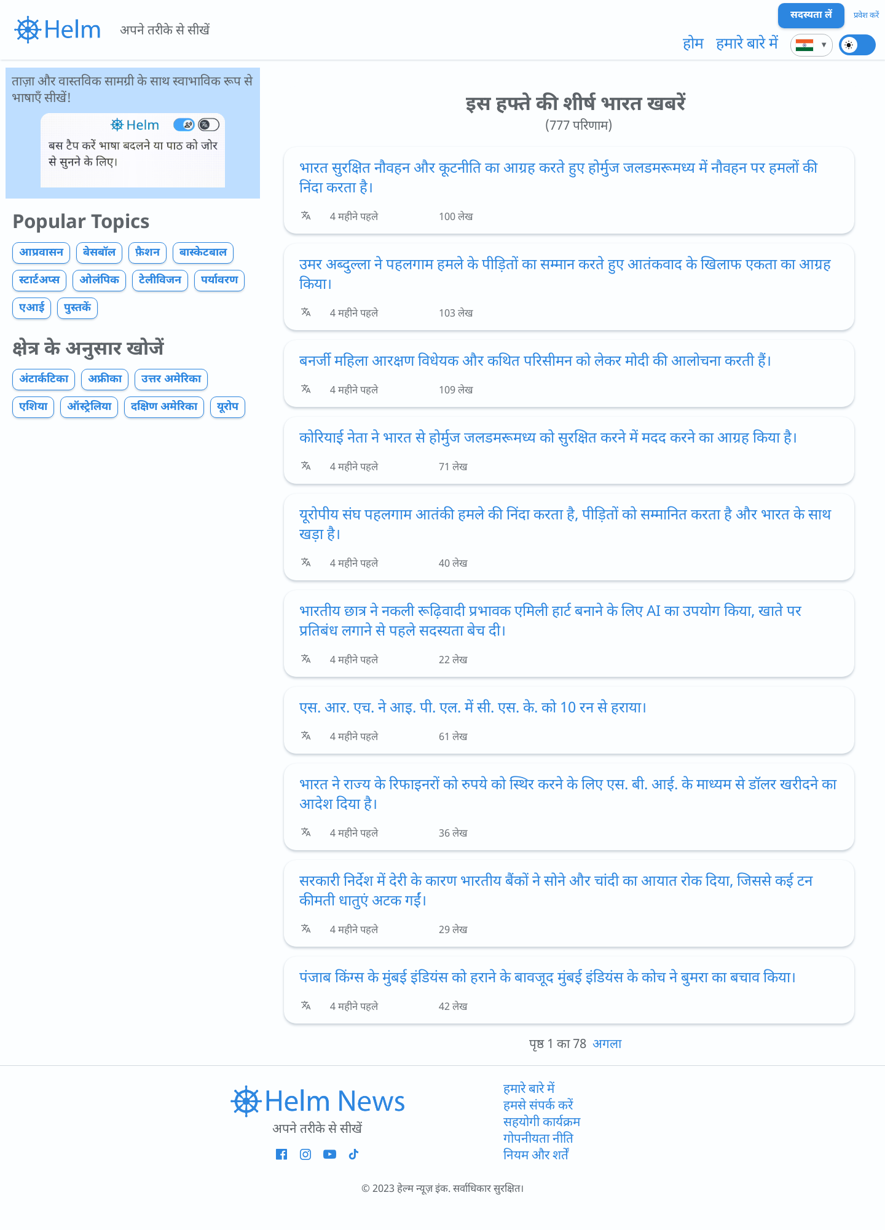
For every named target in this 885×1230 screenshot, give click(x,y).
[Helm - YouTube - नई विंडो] (329, 1155)
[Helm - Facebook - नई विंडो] (281, 1155)
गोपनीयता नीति (538, 1139)
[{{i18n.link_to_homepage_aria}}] (57, 29)
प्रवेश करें (866, 15)
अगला (606, 1044)
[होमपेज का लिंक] (317, 1100)
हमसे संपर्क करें (538, 1106)
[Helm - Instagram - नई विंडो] (305, 1155)
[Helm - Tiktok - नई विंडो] (353, 1155)
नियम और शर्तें (535, 1156)
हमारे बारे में (747, 45)
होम (693, 45)
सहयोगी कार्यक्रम (541, 1122)
